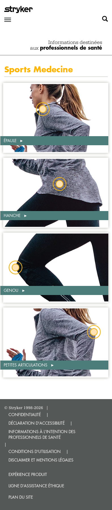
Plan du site (21, 497)
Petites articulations (26, 365)
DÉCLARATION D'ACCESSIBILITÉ (37, 423)
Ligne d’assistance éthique (36, 485)
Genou (12, 290)
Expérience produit (28, 474)
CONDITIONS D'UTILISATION (35, 451)
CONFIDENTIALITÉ (25, 414)
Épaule (11, 140)
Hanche (13, 215)
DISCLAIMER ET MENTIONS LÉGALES (41, 460)
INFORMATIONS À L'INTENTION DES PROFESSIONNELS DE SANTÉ (42, 434)
